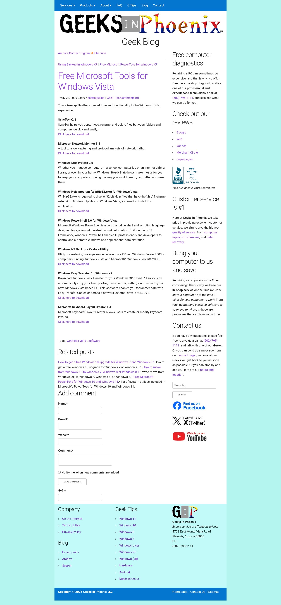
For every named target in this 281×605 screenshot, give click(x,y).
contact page (186, 355)
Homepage (179, 592)
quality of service (183, 232)
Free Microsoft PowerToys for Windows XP (129, 64)
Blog (144, 5)
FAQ (119, 5)
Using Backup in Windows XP (77, 64)
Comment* (65, 450)
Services (66, 5)
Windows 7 (126, 539)
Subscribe (98, 53)
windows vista (76, 341)
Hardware (125, 565)
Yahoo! (181, 146)
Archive (63, 53)
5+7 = (62, 490)
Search (67, 565)
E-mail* (63, 419)
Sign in (85, 53)
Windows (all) (128, 559)
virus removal (190, 237)
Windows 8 (126, 532)
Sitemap (214, 592)
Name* (63, 403)
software (95, 341)
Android (124, 572)
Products (86, 5)
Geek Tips (113, 98)
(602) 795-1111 (182, 98)
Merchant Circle (187, 152)
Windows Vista (129, 545)
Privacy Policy (71, 532)
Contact (158, 5)
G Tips (132, 5)
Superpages (185, 159)
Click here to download (73, 134)
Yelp (179, 139)
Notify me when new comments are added (90, 472)
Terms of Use (71, 525)
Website (63, 435)
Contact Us (197, 592)
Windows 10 (127, 525)
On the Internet (72, 518)
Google (181, 132)
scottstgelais (96, 98)
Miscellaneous (129, 579)
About (104, 5)
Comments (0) (129, 98)
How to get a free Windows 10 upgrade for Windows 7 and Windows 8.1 (106, 362)
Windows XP (127, 552)
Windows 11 (127, 518)
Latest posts (70, 552)
